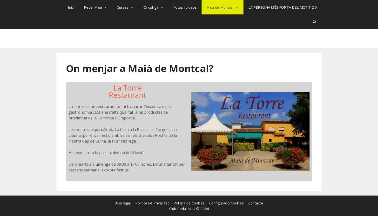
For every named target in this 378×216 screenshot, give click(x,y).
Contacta (255, 203)
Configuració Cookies (226, 203)
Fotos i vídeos (185, 7)
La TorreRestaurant (127, 91)
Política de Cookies (189, 203)
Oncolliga (156, 7)
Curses (128, 7)
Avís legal (123, 203)
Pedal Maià (98, 7)
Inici (71, 7)
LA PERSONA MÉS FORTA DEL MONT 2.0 (282, 7)
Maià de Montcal (224, 7)
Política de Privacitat (152, 203)
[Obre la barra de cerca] (314, 21)
